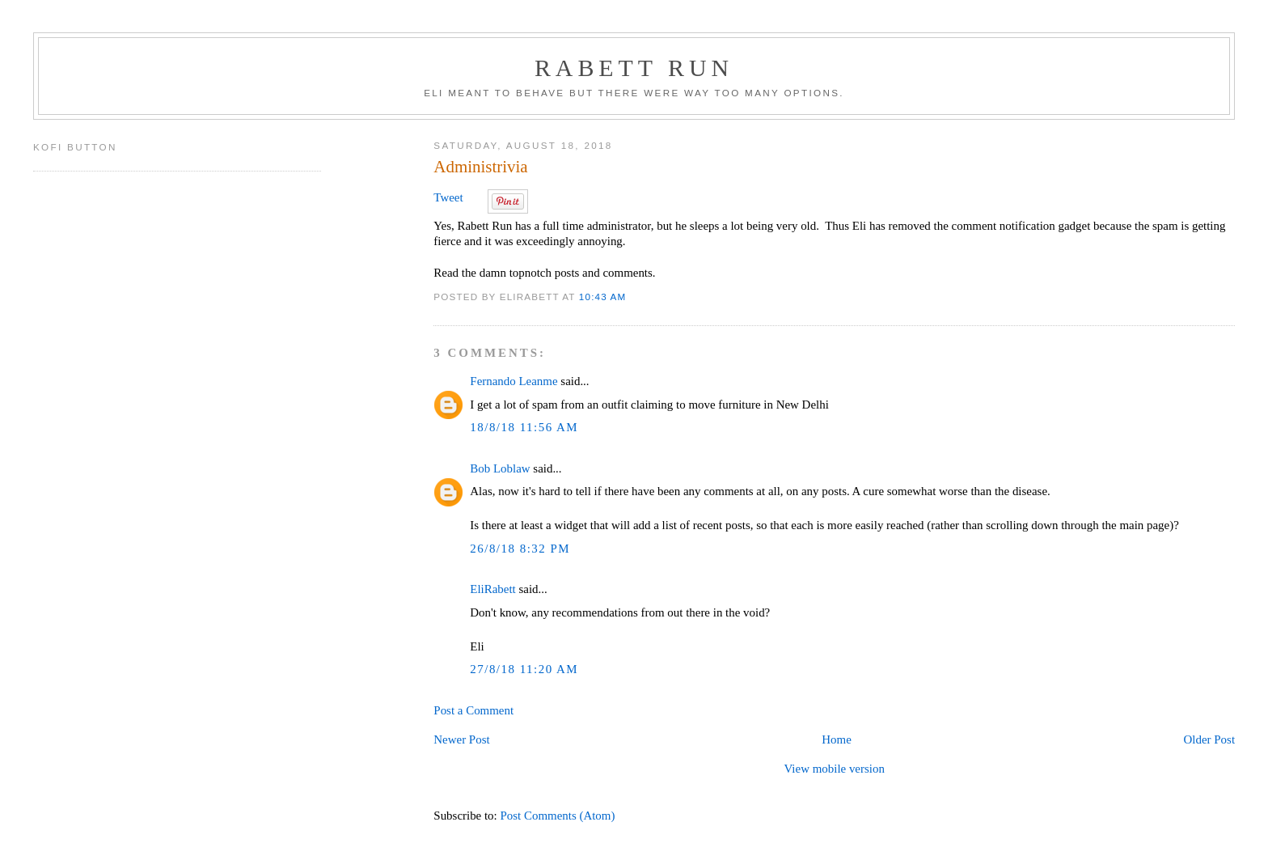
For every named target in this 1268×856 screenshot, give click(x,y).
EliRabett (492, 589)
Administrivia (480, 166)
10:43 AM (603, 296)
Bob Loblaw (500, 468)
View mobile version (834, 768)
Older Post (1209, 739)
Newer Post (461, 739)
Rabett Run (634, 67)
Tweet (448, 197)
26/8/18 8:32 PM (520, 548)
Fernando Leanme (513, 381)
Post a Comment (473, 710)
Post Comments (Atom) (557, 815)
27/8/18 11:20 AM (524, 669)
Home (837, 739)
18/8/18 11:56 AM (524, 427)
